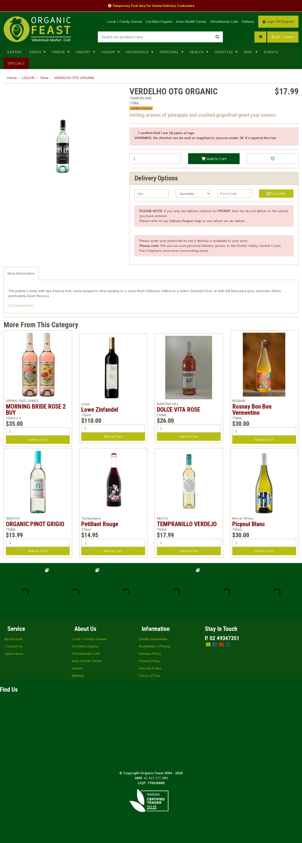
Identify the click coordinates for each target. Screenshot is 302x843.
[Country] (193, 193)
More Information (21, 273)
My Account (14, 639)
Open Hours (14, 653)
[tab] (21, 273)
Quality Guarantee (153, 639)
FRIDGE (58, 52)
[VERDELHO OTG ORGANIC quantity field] (155, 158)
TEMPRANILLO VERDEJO (187, 524)
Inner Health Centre (191, 21)
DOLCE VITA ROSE (178, 409)
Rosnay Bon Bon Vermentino (252, 409)
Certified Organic (159, 21)
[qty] (151, 193)
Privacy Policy (149, 661)
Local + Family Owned (124, 21)
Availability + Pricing (154, 646)
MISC (248, 52)
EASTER (15, 52)
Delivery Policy (150, 653)
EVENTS (271, 52)
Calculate (276, 193)
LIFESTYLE (224, 52)
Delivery (248, 21)
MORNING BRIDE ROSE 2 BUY (36, 409)
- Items (282, 37)
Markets (78, 675)
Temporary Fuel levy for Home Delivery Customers (151, 6)
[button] (272, 158)
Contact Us (13, 646)
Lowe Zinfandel (99, 409)
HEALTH (197, 52)
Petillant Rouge (99, 524)
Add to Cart (214, 158)
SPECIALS (16, 63)
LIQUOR (108, 52)
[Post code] (234, 193)
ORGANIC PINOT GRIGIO (35, 524)
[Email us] (208, 644)
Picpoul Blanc (248, 524)
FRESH (35, 52)
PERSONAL (169, 52)
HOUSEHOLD (137, 52)
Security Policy (150, 668)
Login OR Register (278, 21)
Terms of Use (149, 675)
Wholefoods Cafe (224, 21)
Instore (77, 668)
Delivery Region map (185, 221)
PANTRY (83, 52)
